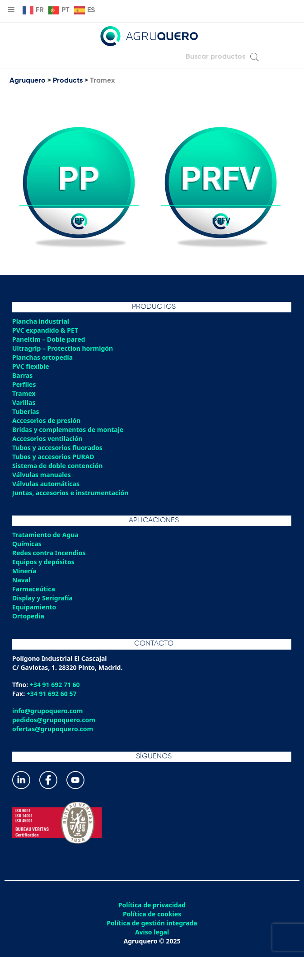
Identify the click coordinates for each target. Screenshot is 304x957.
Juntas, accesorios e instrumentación (70, 492)
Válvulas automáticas (46, 483)
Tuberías (25, 411)
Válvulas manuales (41, 474)
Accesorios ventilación (47, 438)
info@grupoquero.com (47, 710)
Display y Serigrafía (42, 598)
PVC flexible (30, 366)
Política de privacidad (152, 905)
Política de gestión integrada (152, 923)
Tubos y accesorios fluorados (57, 447)
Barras (22, 375)
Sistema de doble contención (57, 465)
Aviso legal (152, 932)
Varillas (23, 402)
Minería (24, 571)
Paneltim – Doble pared (48, 339)
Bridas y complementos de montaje (67, 429)
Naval (21, 580)
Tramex (24, 393)
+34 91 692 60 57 (52, 693)
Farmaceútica (33, 589)
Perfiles (24, 384)
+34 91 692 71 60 (55, 684)
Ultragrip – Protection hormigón (62, 348)
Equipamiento (34, 607)
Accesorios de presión (46, 420)
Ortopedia (28, 616)
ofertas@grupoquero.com (52, 729)
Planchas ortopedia (42, 357)
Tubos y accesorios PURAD (53, 456)
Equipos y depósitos (43, 561)
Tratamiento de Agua (45, 534)
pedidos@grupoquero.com (53, 719)
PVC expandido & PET (45, 330)
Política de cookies (152, 914)
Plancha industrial (40, 321)
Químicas (27, 543)
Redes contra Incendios (49, 552)
